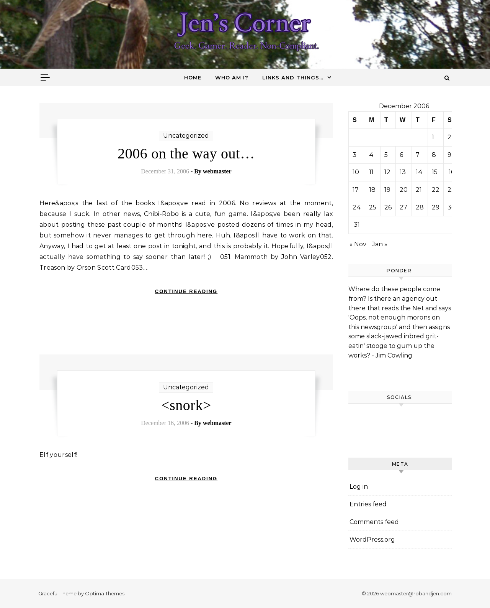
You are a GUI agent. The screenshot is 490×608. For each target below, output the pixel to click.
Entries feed (368, 504)
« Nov (358, 244)
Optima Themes (104, 593)
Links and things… (292, 77)
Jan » (379, 244)
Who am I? (231, 77)
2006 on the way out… (186, 153)
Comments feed (374, 522)
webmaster (217, 171)
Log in (359, 486)
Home (192, 77)
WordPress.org (372, 539)
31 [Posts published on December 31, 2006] (357, 224)
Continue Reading (186, 291)
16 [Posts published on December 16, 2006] (451, 172)
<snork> (186, 405)
